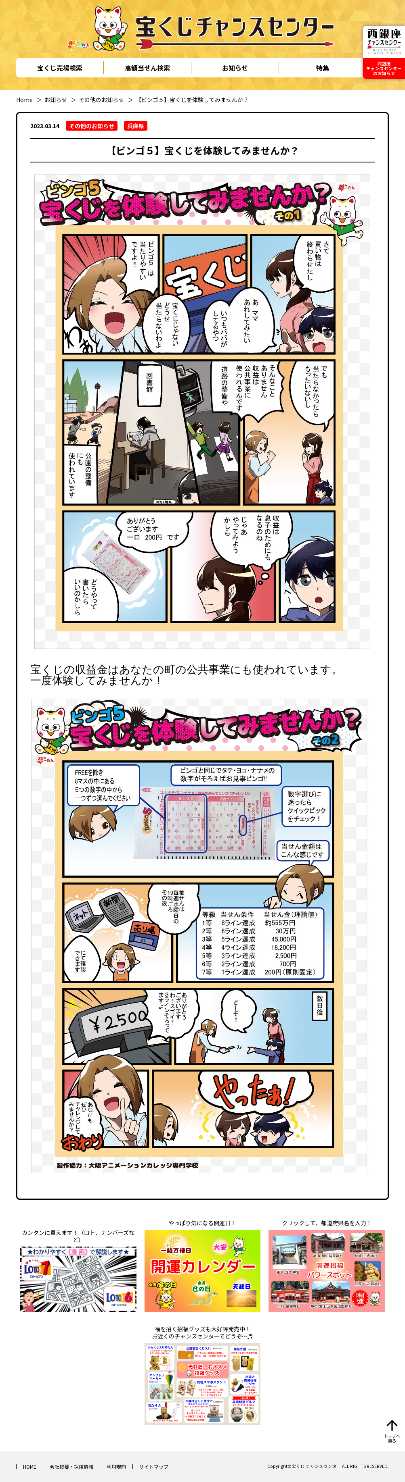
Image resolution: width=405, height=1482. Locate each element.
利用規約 (116, 1466)
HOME (29, 1466)
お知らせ (235, 68)
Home (24, 100)
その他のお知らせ (101, 100)
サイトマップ (153, 1466)
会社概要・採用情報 (71, 1466)
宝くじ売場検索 (59, 68)
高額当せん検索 (147, 68)
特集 (322, 68)
